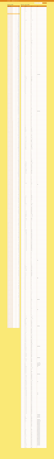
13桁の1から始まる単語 (10, 160)
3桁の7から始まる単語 (10, 41)
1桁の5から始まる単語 (10, 13)
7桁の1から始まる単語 (10, 84)
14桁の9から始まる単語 (10, 183)
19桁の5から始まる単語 (10, 241)
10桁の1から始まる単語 (10, 122)
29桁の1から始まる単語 (10, 327)
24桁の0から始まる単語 (10, 295)
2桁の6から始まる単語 (10, 27)
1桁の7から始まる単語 (10, 16)
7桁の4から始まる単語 (10, 88)
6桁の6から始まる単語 (10, 78)
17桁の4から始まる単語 (10, 214)
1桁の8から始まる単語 (10, 17)
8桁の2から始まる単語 (10, 98)
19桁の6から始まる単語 (10, 242)
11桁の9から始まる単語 (10, 145)
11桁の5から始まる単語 (10, 140)
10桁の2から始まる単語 (10, 123)
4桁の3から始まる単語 (10, 49)
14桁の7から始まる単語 (10, 180)
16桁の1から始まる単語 (10, 198)
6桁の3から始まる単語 (10, 74)
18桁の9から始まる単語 (10, 233)
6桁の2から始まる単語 (10, 73)
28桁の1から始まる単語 (10, 324)
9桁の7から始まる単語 (10, 117)
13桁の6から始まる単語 (10, 166)
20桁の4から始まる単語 (10, 252)
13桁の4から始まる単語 (10, 164)
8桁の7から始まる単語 (10, 104)
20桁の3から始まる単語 (10, 251)
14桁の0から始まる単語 (10, 171)
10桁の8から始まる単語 (10, 131)
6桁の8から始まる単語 (10, 80)
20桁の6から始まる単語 (10, 255)
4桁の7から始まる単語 (10, 54)
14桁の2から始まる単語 (10, 174)
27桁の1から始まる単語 (10, 322)
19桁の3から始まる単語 (10, 238)
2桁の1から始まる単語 (10, 21)
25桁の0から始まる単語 (10, 304)
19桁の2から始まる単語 (10, 237)
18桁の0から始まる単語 (10, 222)
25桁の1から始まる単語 (10, 305)
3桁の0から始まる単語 (10, 32)
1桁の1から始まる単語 (10, 8)
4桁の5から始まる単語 (10, 51)
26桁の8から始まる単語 (10, 319)
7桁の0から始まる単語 (10, 83)
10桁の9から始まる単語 (10, 132)
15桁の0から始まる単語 (10, 184)
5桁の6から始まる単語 (10, 65)
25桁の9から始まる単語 (10, 313)
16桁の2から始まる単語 (10, 199)
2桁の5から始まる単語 (10, 26)
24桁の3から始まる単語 (10, 299)
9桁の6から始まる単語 (10, 116)
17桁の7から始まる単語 (10, 218)
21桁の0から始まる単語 (10, 260)
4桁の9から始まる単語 (10, 56)
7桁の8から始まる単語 (10, 93)
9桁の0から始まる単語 (10, 108)
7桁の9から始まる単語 (10, 94)
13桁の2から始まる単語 (10, 161)
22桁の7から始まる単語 (10, 281)
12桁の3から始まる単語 (10, 150)
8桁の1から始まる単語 (10, 97)
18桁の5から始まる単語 (10, 228)
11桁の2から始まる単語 (10, 136)
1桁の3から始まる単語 (10, 11)
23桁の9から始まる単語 (10, 294)
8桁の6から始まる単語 (10, 103)
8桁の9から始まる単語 (10, 107)
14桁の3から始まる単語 (10, 175)
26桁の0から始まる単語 (10, 314)
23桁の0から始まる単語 (10, 285)
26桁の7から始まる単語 (10, 318)
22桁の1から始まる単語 (10, 274)
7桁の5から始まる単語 (10, 89)
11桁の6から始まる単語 (10, 141)
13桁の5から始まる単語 (10, 165)
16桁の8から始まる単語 (10, 207)
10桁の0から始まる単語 (10, 121)
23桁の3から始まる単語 (10, 289)
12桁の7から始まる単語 (10, 155)
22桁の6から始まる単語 (10, 280)
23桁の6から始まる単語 (10, 290)
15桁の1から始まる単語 (10, 185)
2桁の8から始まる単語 (10, 30)
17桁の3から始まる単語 (10, 213)
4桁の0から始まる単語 (10, 45)
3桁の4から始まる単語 (10, 37)
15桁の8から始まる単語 (10, 194)
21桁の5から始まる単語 (10, 266)
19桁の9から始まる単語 (10, 246)
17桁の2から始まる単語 (10, 212)
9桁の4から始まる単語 (10, 113)
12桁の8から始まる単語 (10, 156)
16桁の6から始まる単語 (10, 204)
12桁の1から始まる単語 (10, 147)
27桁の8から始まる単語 (10, 323)
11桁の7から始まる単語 (10, 142)
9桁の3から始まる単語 (10, 112)
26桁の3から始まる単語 (10, 317)
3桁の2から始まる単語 (10, 35)
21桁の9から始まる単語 (10, 271)
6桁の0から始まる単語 (10, 70)
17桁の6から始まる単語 (10, 217)
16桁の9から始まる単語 (10, 208)
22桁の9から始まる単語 (10, 284)
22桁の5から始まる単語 (10, 279)
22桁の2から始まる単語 (10, 275)
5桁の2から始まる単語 (10, 60)
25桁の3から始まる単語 (10, 308)
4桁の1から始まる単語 (10, 46)
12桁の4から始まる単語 (10, 151)
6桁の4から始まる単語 (10, 75)
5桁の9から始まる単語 (10, 69)
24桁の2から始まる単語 (10, 298)
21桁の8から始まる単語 (10, 270)
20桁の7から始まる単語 (10, 256)
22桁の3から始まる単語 (10, 276)
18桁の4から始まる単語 (10, 227)
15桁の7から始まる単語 (10, 193)
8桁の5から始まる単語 (10, 102)
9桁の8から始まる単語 (10, 118)
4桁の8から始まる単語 (10, 55)
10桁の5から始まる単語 (10, 127)
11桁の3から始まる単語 (10, 137)
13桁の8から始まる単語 (10, 169)
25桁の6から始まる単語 (10, 309)
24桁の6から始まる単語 (10, 300)
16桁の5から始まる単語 (10, 203)
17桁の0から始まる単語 (10, 209)
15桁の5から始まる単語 (10, 190)
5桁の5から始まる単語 (10, 64)
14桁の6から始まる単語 (10, 179)
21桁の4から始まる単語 (10, 265)
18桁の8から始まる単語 (10, 232)
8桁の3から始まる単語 (10, 99)
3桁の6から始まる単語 (10, 40)
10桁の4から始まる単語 (10, 126)
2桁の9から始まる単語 (10, 31)
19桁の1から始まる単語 (10, 236)
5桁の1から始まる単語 (10, 59)
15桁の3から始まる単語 (10, 188)
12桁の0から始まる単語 (10, 146)
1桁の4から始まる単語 (10, 12)
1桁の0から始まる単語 (10, 7)
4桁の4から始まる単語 (10, 50)
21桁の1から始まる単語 (10, 261)
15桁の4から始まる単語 (10, 189)
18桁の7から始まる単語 (10, 231)
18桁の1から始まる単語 (10, 223)
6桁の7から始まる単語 (10, 79)
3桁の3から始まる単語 (10, 36)
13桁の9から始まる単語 (10, 170)
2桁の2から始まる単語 (10, 22)
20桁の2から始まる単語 (10, 250)
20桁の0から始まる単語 (10, 247)
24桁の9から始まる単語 (10, 303)
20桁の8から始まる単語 (10, 257)
